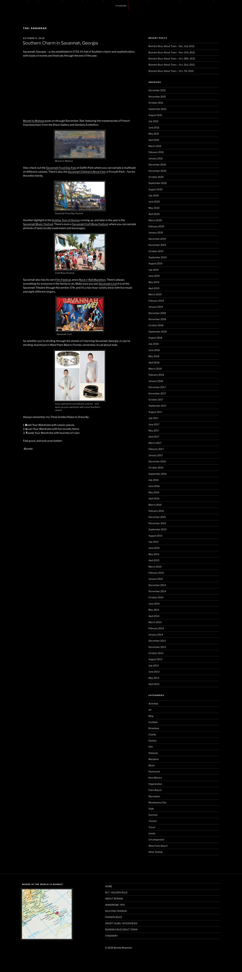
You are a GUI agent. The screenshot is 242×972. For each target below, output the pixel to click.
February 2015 (156, 572)
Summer (153, 814)
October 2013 (155, 653)
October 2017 (155, 399)
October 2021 (155, 102)
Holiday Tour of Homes (66, 220)
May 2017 (153, 430)
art (149, 709)
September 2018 (157, 331)
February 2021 (156, 152)
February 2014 (156, 628)
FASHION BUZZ (113, 917)
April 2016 (153, 498)
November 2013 (157, 647)
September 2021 (157, 109)
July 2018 (153, 343)
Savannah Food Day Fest (61, 167)
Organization (155, 783)
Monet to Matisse (34, 120)
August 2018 (155, 337)
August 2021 (155, 115)
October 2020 (156, 176)
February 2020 (156, 226)
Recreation (154, 796)
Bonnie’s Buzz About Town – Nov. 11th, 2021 (171, 52)
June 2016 (154, 486)
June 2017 (153, 424)
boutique (153, 722)
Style (151, 808)
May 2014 (153, 609)
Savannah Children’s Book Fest (86, 171)
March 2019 (155, 294)
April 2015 (153, 560)
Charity (152, 734)
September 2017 (157, 405)
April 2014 (153, 616)
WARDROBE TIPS (115, 904)
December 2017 (157, 387)
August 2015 (155, 535)
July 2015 (153, 541)
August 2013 (155, 659)
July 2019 (153, 269)
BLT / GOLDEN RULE (116, 892)
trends (151, 833)
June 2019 (154, 275)
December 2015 (157, 517)
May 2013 (153, 677)
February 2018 (156, 374)
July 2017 (153, 418)
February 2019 (156, 300)
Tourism (152, 821)
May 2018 (153, 356)
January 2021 (155, 158)
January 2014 (155, 634)
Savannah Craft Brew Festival (90, 224)
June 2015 (154, 547)
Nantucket (154, 771)
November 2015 (157, 523)
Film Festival (63, 279)
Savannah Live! (107, 283)
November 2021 (157, 96)
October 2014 (155, 597)
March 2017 (154, 442)
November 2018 (157, 319)
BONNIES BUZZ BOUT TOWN (121, 929)
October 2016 (155, 467)
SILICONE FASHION (116, 910)
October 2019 (155, 251)
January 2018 (155, 381)
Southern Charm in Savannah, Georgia (60, 42)
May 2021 (153, 133)
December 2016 (157, 461)
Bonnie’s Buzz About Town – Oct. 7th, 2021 (171, 70)
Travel (151, 827)
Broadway (153, 728)
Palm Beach (155, 790)
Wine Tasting (155, 851)
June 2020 (154, 201)
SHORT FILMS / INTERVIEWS (121, 923)
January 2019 (155, 306)
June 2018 (154, 350)
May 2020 (154, 207)
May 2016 (153, 492)
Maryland (153, 759)
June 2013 (154, 671)
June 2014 (154, 603)
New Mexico (155, 777)
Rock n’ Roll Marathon (92, 279)
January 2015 (155, 578)
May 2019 (153, 282)
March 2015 (155, 566)
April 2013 (153, 684)
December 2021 (157, 90)
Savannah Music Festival (38, 224)
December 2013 (157, 640)
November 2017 (157, 393)
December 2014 (157, 585)
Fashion (152, 740)
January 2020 (155, 232)
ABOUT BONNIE (114, 898)
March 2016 (155, 504)
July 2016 (153, 479)
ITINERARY (120, 6)
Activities (153, 703)
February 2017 (156, 449)
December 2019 (157, 238)
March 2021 (154, 146)
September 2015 (157, 529)
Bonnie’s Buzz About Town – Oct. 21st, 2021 (171, 64)
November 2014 (157, 591)
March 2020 (155, 220)
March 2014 (155, 622)
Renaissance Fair (157, 802)
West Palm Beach (158, 845)
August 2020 (155, 189)
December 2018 (157, 313)
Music (151, 765)
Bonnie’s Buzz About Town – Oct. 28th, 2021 (171, 58)
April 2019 (153, 288)
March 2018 (155, 368)
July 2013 (153, 665)
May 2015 (153, 554)
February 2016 (156, 510)
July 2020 (153, 195)
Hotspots (153, 753)
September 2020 (157, 183)
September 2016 (157, 473)
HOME (108, 886)
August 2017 (155, 411)
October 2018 (155, 325)
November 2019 (157, 244)
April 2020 (154, 214)
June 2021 (153, 127)
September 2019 (157, 257)
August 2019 (155, 263)
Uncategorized (156, 839)
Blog (150, 715)
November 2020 (157, 170)
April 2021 (153, 139)
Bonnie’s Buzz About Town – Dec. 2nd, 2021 (171, 46)
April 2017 (153, 436)
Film (150, 746)
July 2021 (153, 121)
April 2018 (153, 362)
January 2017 (155, 455)
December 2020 (157, 164)
